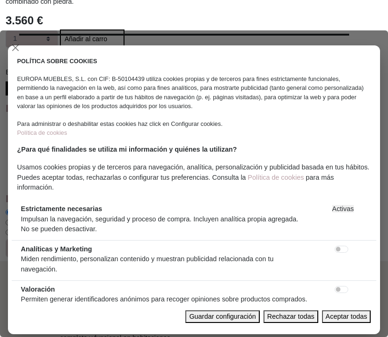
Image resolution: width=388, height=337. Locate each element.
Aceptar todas (346, 316)
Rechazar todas (291, 316)
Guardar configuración (222, 316)
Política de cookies (42, 132)
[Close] (15, 47)
